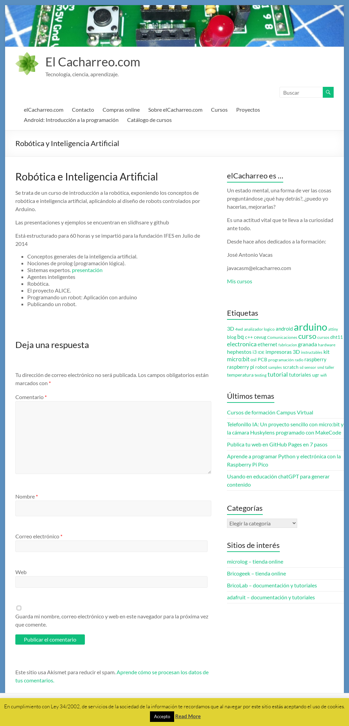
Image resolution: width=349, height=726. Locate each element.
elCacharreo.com (43, 109)
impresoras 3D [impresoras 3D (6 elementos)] (282, 352)
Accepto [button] (162, 716)
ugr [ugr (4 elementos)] (315, 375)
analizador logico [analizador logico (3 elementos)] (259, 329)
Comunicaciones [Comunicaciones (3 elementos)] (282, 337)
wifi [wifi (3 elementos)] (323, 375)
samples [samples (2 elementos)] (275, 367)
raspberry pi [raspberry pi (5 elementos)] (240, 367)
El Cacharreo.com (92, 61)
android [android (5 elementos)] (284, 329)
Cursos (219, 109)
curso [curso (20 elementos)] (307, 336)
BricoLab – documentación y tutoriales (272, 585)
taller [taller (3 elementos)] (329, 367)
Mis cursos (239, 281)
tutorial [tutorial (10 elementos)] (278, 374)
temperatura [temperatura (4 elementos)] (240, 375)
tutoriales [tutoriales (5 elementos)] (300, 375)
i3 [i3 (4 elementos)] (255, 352)
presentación (87, 270)
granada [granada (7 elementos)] (307, 344)
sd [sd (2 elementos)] (301, 367)
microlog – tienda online (255, 561)
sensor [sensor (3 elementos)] (310, 367)
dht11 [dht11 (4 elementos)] (336, 337)
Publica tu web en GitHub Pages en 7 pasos (277, 444)
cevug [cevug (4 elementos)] (260, 337)
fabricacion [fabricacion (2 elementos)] (287, 345)
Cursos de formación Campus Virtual (270, 412)
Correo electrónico (38, 536)
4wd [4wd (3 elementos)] (239, 329)
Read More (188, 716)
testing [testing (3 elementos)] (261, 375)
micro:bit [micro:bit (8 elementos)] (238, 359)
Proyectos (248, 109)
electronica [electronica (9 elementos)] (242, 344)
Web (21, 572)
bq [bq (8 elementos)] (240, 336)
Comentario (31, 397)
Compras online (121, 109)
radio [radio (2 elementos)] (299, 360)
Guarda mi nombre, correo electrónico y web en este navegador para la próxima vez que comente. (111, 620)
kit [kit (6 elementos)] (326, 352)
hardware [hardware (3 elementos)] (326, 344)
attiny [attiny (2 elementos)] (333, 329)
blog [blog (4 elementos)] (231, 337)
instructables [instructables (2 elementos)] (311, 352)
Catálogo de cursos (149, 119)
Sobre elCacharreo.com (175, 109)
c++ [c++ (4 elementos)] (249, 337)
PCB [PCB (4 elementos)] (262, 359)
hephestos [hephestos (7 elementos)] (239, 351)
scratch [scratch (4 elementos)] (291, 367)
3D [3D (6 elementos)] (230, 329)
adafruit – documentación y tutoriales (271, 597)
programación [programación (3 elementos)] (281, 359)
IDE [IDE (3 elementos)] (261, 352)
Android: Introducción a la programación (71, 119)
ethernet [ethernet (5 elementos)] (267, 344)
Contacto (83, 109)
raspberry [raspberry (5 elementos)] (315, 359)
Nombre (26, 496)
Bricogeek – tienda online (256, 573)
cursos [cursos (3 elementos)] (323, 337)
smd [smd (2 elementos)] (320, 367)
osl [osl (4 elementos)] (254, 359)
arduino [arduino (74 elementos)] (310, 327)
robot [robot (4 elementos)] (261, 367)
